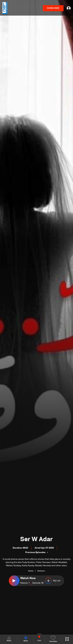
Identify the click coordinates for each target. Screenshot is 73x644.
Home (9, 639)
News (26, 639)
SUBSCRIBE (53, 8)
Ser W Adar (36, 539)
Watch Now (28, 578)
